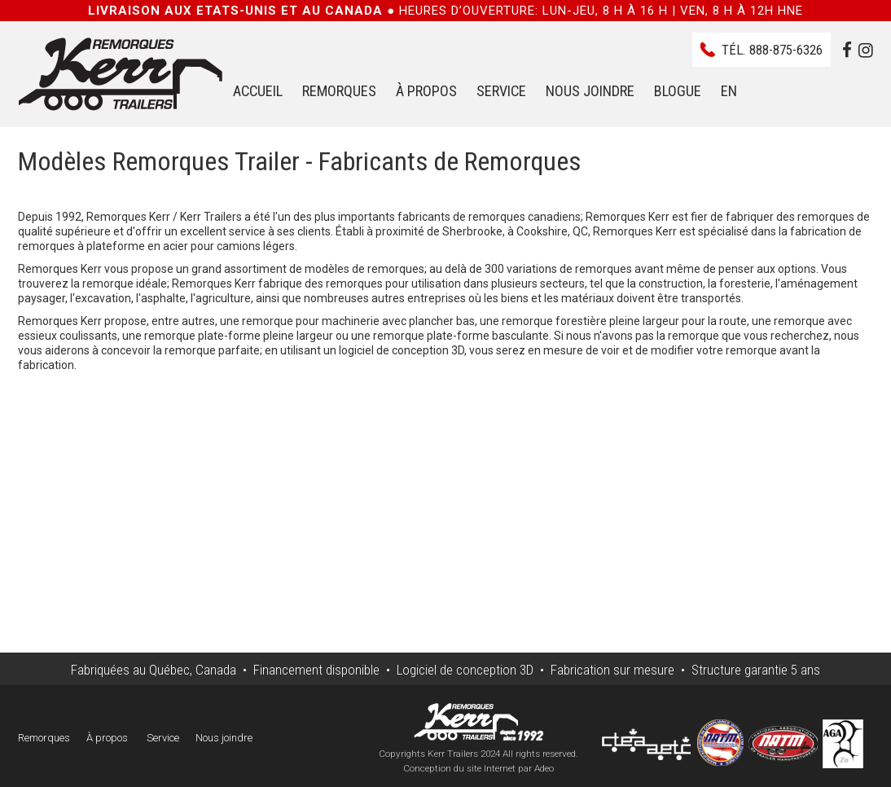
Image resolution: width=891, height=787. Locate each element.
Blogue (677, 90)
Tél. (772, 50)
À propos (426, 90)
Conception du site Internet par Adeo (478, 768)
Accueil (258, 90)
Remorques (339, 90)
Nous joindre (590, 90)
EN (729, 90)
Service (501, 90)
